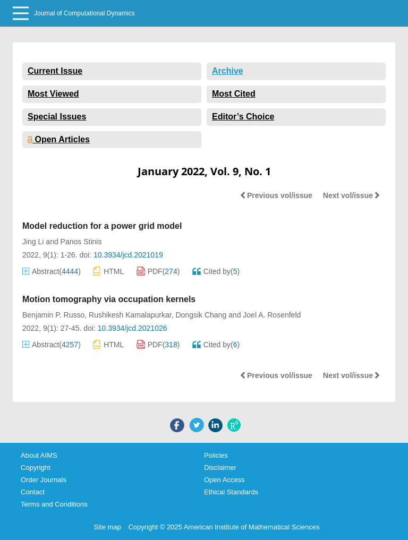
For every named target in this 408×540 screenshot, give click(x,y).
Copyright (35, 468)
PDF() (158, 271)
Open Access (224, 480)
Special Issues (57, 116)
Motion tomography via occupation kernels (109, 299)
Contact (33, 492)
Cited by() (216, 271)
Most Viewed (53, 93)
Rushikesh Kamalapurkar (130, 315)
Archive (227, 70)
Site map (107, 527)
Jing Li (33, 241)
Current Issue (55, 70)
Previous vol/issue (276, 195)
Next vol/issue (351, 195)
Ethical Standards (231, 492)
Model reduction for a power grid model (102, 225)
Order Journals (43, 480)
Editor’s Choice (243, 116)
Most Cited (234, 93)
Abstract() (51, 271)
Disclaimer (220, 468)
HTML (108, 271)
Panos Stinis (81, 241)
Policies (216, 455)
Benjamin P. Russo (53, 315)
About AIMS (39, 455)
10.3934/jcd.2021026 (132, 328)
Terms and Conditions (54, 504)
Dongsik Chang (200, 315)
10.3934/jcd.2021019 (128, 255)
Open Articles (59, 139)
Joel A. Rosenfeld (272, 315)
